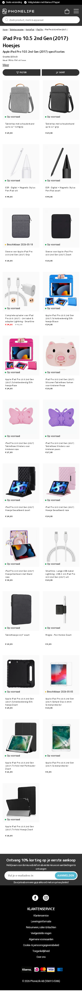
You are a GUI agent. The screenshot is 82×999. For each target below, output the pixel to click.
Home (5, 29)
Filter (21, 72)
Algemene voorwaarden (41, 939)
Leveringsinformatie (41, 921)
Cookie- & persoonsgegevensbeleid (41, 945)
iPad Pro (39, 29)
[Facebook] (35, 897)
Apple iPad (30, 29)
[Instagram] (46, 897)
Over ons (41, 957)
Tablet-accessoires (16, 29)
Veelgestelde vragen (41, 933)
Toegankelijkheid (40, 951)
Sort (60, 72)
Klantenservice (41, 915)
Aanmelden (65, 875)
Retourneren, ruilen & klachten (41, 927)
